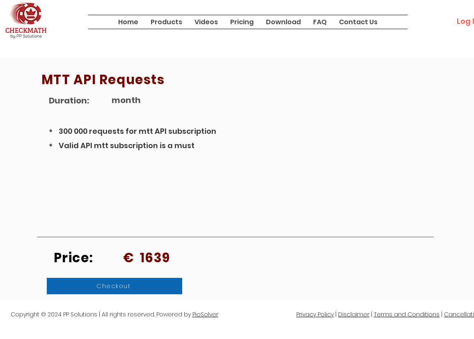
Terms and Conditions (407, 314)
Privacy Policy (315, 314)
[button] (166, 22)
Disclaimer (353, 314)
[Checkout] (114, 286)
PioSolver (205, 314)
